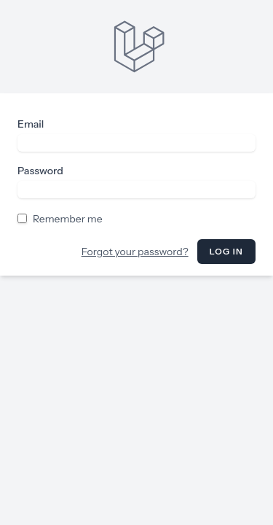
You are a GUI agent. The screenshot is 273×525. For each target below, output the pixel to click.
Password (40, 170)
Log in (226, 251)
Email (30, 124)
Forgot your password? (135, 251)
